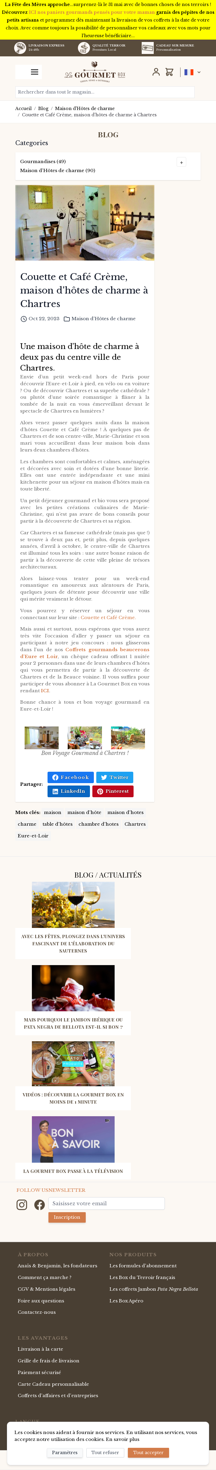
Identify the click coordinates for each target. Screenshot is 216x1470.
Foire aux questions (41, 1301)
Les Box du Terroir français (142, 1277)
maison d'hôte (84, 812)
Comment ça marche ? (45, 1277)
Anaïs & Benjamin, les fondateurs (57, 1266)
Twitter (114, 777)
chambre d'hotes (99, 824)
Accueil (23, 108)
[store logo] (95, 72)
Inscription (67, 1217)
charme (27, 824)
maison (52, 812)
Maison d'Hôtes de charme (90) (57, 170)
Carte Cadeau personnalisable (53, 1384)
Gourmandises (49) (43, 161)
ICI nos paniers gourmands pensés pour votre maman (92, 12)
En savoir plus (122, 1439)
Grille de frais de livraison (48, 1361)
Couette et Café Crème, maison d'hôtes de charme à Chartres (89, 115)
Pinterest (113, 791)
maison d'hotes (125, 812)
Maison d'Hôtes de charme (85, 108)
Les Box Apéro (126, 1301)
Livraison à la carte (40, 1349)
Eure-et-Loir (33, 836)
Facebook (70, 777)
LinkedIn (68, 791)
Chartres (135, 824)
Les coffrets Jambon (154, 1289)
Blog (43, 108)
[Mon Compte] (156, 72)
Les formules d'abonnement (143, 1266)
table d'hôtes (57, 824)
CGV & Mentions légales (46, 1289)
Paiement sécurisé (39, 1372)
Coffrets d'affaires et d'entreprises (58, 1395)
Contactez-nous (37, 1312)
